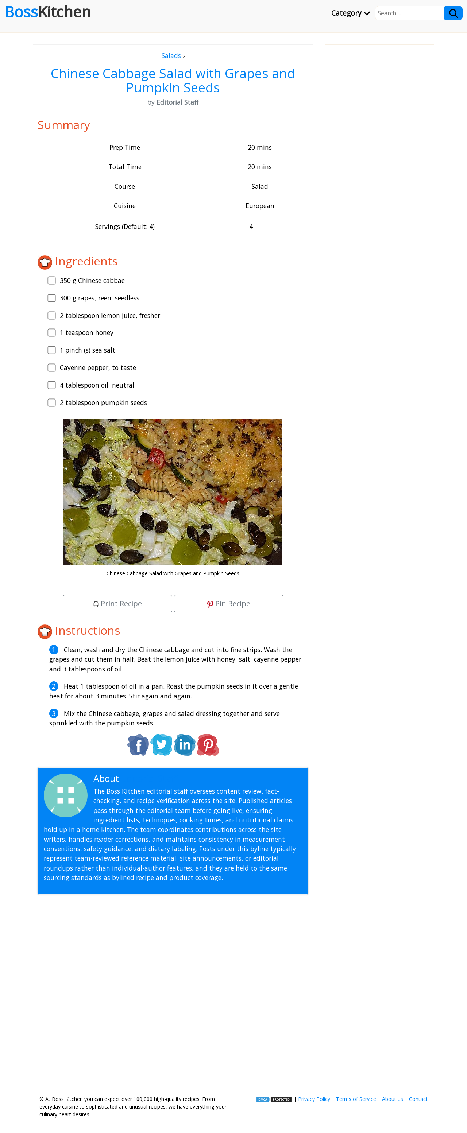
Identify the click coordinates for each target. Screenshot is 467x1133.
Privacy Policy (314, 1098)
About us (392, 1098)
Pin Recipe (228, 603)
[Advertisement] (173, 996)
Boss (47, 11)
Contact (418, 1098)
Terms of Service (356, 1098)
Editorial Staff (149, 778)
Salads (171, 55)
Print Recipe (117, 603)
